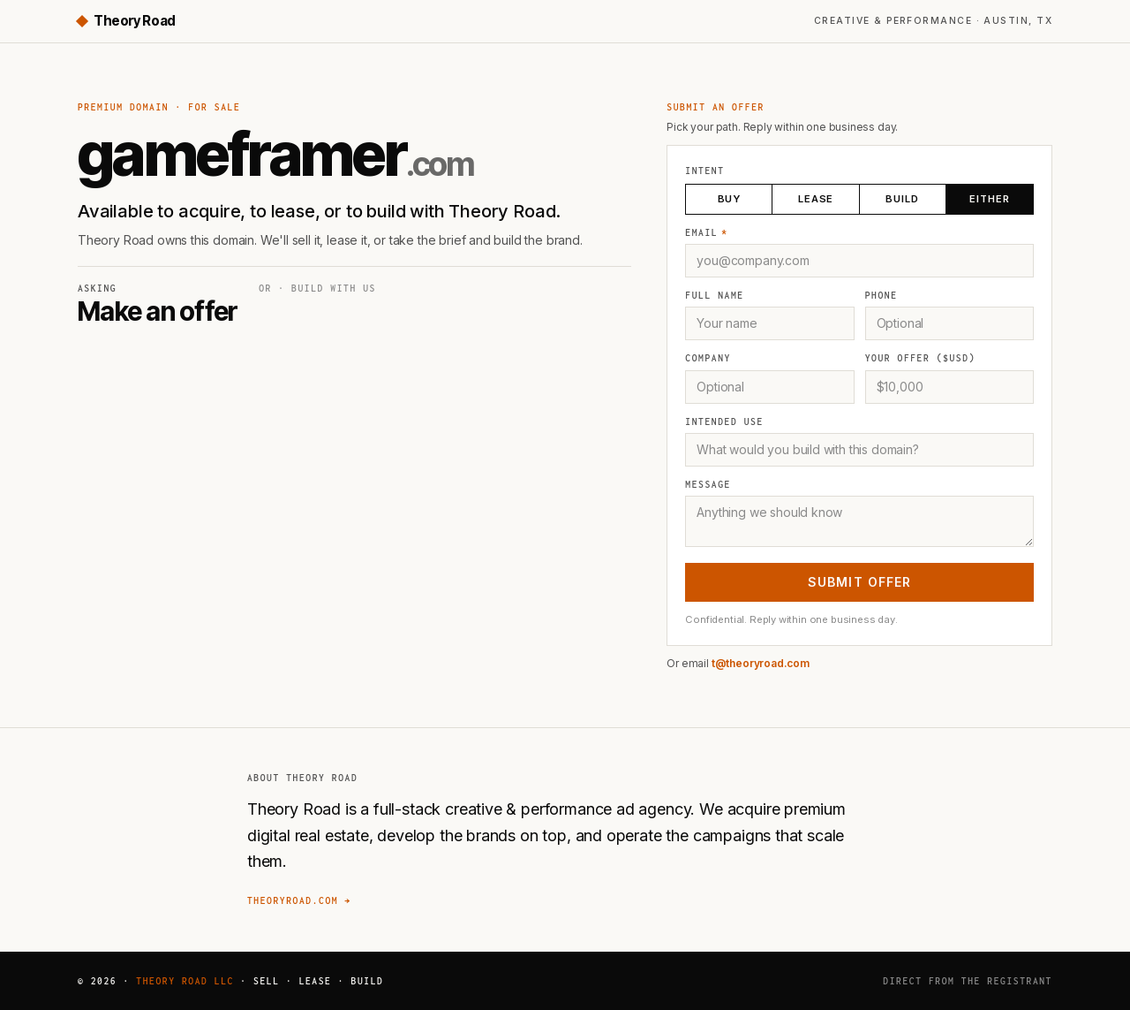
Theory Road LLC (185, 981)
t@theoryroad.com (761, 663)
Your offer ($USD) (920, 358)
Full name (714, 295)
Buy (729, 198)
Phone (881, 295)
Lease (815, 198)
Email (706, 232)
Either (988, 198)
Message (708, 484)
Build (901, 198)
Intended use (724, 421)
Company (708, 358)
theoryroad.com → (299, 900)
